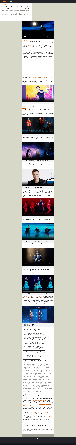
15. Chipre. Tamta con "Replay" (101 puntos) (31, 346)
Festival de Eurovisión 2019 (32, 45)
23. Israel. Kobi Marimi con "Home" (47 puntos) (32, 356)
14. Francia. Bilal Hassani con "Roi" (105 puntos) (32, 344)
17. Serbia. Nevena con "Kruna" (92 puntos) (31, 348)
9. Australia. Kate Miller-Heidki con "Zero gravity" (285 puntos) (35, 338)
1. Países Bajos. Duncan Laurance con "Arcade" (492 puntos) (34, 328)
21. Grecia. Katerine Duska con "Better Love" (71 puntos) (34, 353)
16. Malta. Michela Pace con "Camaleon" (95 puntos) (33, 347)
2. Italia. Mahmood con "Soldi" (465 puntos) (31, 329)
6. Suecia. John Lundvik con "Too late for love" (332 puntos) (34, 334)
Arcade (44, 43)
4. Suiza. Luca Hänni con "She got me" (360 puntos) (33, 332)
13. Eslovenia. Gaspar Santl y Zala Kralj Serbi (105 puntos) (34, 343)
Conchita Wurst (36, 412)
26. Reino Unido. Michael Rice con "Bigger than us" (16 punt (34, 360)
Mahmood (24, 108)
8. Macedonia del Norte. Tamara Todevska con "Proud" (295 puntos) (36, 337)
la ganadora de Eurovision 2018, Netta (40, 400)
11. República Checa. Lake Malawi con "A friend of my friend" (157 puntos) (37, 341)
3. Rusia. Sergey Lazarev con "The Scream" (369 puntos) (34, 330)
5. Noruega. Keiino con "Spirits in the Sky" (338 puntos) (33, 333)
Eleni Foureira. (29, 415)
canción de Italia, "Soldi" (37, 110)
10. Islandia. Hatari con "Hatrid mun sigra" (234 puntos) (33, 339)
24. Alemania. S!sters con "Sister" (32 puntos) (31, 357)
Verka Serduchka (47, 416)
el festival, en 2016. (27, 164)
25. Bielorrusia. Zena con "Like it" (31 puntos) (31, 359)
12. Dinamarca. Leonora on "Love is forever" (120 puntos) (34, 342)
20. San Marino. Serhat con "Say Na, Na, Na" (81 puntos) (34, 352)
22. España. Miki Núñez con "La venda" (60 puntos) (32, 355)
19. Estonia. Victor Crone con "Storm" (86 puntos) (32, 351)
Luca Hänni (24, 190)
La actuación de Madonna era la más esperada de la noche (33, 296)
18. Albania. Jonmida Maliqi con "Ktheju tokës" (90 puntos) (34, 350)
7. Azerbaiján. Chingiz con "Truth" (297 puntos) (32, 335)
